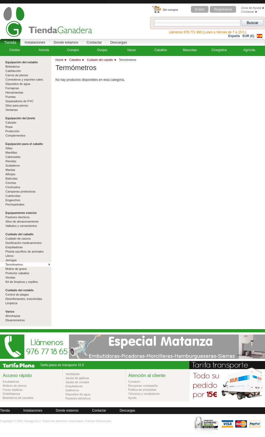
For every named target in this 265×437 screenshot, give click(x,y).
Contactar (247, 11)
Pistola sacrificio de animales (24, 251)
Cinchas (10, 182)
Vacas (131, 50)
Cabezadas (13, 156)
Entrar (199, 9)
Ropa (8, 126)
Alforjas (10, 174)
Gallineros (72, 390)
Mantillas (11, 152)
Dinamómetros (15, 320)
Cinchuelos (12, 187)
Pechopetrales (14, 204)
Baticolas (11, 178)
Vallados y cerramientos (21, 225)
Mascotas (190, 50)
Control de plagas (17, 294)
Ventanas (11, 109)
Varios (9, 311)
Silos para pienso (16, 105)
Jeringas (11, 260)
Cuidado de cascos (18, 238)
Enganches (12, 200)
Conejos (73, 50)
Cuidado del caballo (100, 59)
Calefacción (13, 70)
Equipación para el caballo (24, 143)
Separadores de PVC (19, 101)
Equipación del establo (21, 62)
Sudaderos (12, 165)
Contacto (134, 381)
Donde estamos (66, 42)
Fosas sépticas (12, 389)
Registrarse (223, 9)
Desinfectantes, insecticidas (23, 298)
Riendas (10, 161)
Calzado (10, 122)
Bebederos (12, 66)
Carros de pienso (16, 75)
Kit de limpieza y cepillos (21, 281)
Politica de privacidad (142, 389)
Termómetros (14, 264)
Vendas (10, 277)
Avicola (44, 50)
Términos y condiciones (144, 393)
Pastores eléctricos (78, 398)
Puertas (10, 96)
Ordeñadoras (11, 393)
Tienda (10, 42)
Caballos (75, 59)
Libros (9, 255)
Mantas (10, 169)
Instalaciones (35, 42)
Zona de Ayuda (251, 7)
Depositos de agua (17, 83)
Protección (12, 131)
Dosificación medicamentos (23, 242)
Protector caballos (17, 273)
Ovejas (102, 50)
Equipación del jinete (20, 118)
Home (59, 59)
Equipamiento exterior (21, 212)
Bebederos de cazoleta (18, 397)
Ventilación (72, 374)
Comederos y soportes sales (24, 79)
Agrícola (249, 50)
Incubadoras (11, 381)
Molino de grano (16, 268)
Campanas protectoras (20, 191)
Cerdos (14, 50)
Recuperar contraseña (143, 385)
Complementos (15, 135)
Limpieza (11, 303)
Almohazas (12, 315)
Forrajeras (12, 88)
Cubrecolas (13, 195)
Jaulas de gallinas (77, 378)
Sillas (8, 148)
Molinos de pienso (15, 385)
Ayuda (132, 397)
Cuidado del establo (19, 290)
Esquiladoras (14, 247)
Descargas (118, 42)
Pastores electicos (17, 217)
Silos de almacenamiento (22, 221)
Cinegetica (219, 50)
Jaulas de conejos (77, 382)
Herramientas (14, 92)
